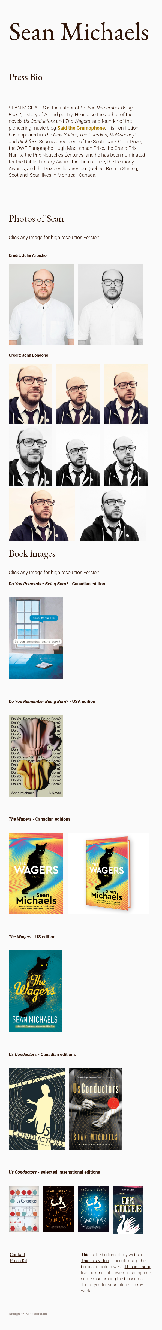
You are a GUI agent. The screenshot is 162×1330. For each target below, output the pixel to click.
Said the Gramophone (81, 128)
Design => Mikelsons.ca (28, 1314)
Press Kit (18, 1260)
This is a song (138, 1266)
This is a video (95, 1260)
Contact (17, 1254)
